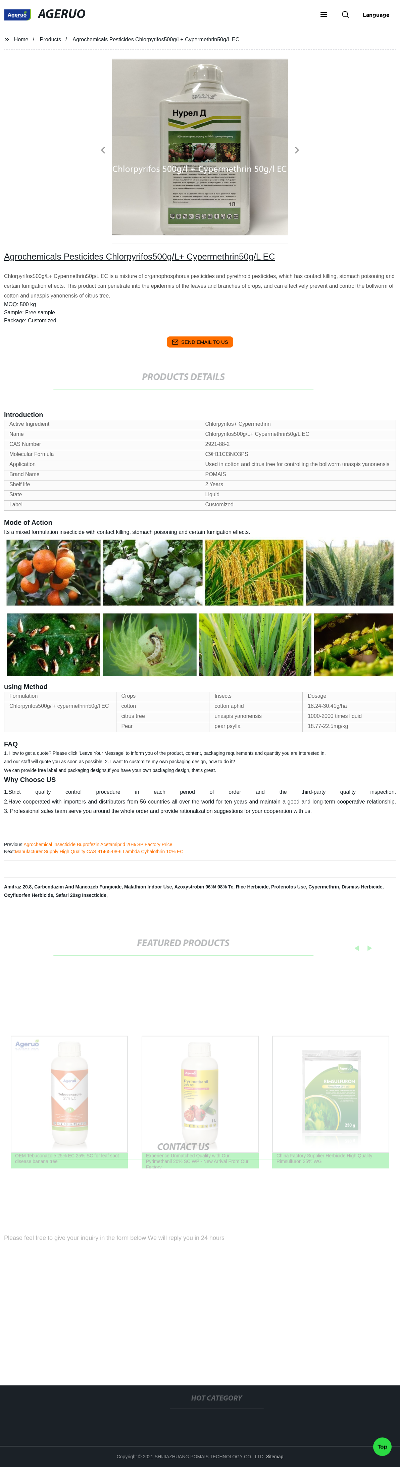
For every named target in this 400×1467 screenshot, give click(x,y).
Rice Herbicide (252, 886)
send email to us (200, 342)
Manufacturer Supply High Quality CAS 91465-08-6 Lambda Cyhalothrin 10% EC (99, 851)
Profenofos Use (288, 886)
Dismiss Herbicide (362, 886)
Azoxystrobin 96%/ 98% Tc (204, 886)
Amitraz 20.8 (18, 886)
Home (21, 39)
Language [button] (376, 15)
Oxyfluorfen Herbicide (28, 895)
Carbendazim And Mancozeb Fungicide (77, 886)
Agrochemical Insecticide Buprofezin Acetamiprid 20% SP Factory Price (97, 844)
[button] (324, 15)
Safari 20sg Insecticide (81, 895)
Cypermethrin (323, 886)
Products (50, 39)
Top (383, 1446)
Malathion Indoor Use (148, 886)
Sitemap (274, 1456)
